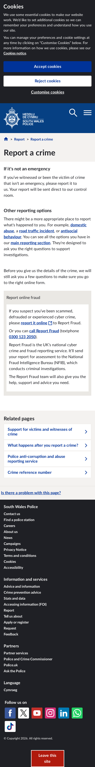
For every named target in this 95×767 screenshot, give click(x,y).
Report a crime (42, 139)
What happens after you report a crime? (48, 445)
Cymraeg (10, 690)
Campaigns (12, 544)
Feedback (11, 634)
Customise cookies (47, 92)
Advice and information (22, 586)
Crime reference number (48, 473)
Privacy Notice (15, 550)
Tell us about (13, 616)
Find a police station (19, 520)
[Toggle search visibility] (73, 112)
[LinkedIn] (63, 713)
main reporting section (30, 243)
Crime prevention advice (22, 592)
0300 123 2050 (22, 337)
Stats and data (14, 598)
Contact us (12, 514)
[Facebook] (10, 713)
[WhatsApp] (77, 713)
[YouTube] (37, 713)
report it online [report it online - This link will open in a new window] (36, 323)
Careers (9, 526)
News (8, 538)
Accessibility (13, 568)
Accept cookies (47, 67)
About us (11, 532)
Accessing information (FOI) (25, 604)
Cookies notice (14, 53)
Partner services (16, 653)
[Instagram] (50, 713)
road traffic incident (36, 231)
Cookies (10, 562)
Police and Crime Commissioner (28, 659)
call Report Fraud (44, 331)
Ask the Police (14, 671)
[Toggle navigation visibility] (87, 112)
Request (10, 628)
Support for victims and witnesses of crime (48, 432)
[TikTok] (10, 726)
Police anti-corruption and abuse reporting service (48, 459)
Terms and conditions (20, 556)
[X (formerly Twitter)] (23, 713)
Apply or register (16, 622)
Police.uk (11, 665)
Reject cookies (48, 81)
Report (19, 139)
